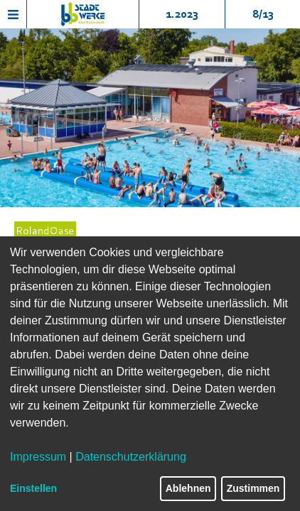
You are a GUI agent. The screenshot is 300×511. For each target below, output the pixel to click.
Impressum (38, 457)
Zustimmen (253, 488)
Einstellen (33, 488)
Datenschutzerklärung (130, 457)
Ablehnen (188, 488)
